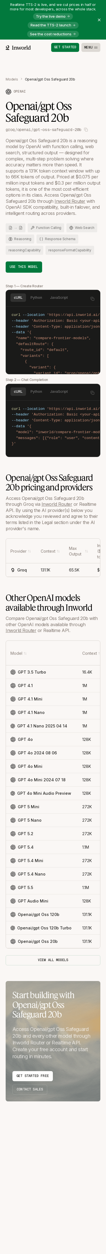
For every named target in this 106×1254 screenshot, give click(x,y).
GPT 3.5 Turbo (28, 672)
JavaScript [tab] (59, 297)
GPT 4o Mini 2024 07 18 (38, 779)
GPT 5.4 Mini (26, 860)
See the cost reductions (53, 34)
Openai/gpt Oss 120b (34, 914)
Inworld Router (70, 201)
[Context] (50, 551)
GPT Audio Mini (29, 901)
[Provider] (20, 551)
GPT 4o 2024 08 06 (33, 752)
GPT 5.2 (21, 833)
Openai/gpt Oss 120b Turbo (38, 927)
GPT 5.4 (22, 847)
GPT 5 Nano (26, 820)
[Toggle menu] (90, 47)
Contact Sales (30, 1089)
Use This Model (24, 267)
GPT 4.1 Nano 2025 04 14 (38, 726)
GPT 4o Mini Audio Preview (38, 793)
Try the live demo (53, 16)
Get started (65, 47)
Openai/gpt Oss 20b (34, 941)
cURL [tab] (18, 297)
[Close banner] (99, 20)
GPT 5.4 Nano (28, 874)
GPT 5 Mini (24, 806)
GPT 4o (21, 739)
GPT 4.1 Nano (27, 712)
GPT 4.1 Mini (26, 699)
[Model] (18, 653)
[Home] (18, 47)
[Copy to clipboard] (92, 299)
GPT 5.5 (21, 887)
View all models (53, 960)
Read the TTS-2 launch (53, 25)
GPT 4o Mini (26, 766)
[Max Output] (78, 551)
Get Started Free (32, 1076)
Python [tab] (36, 297)
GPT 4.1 (21, 685)
